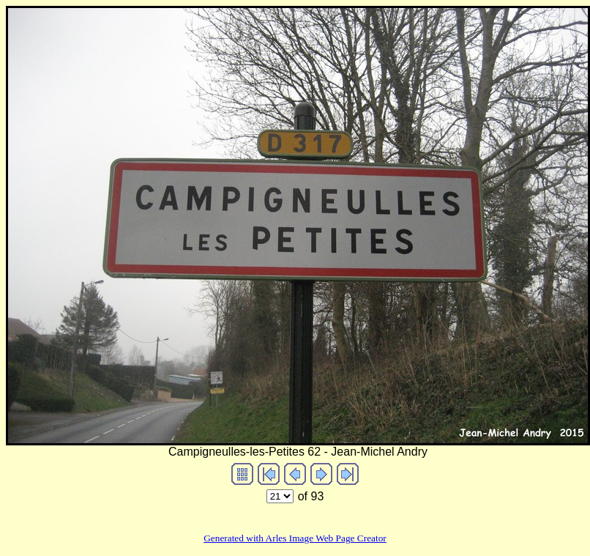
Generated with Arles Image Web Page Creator (295, 538)
